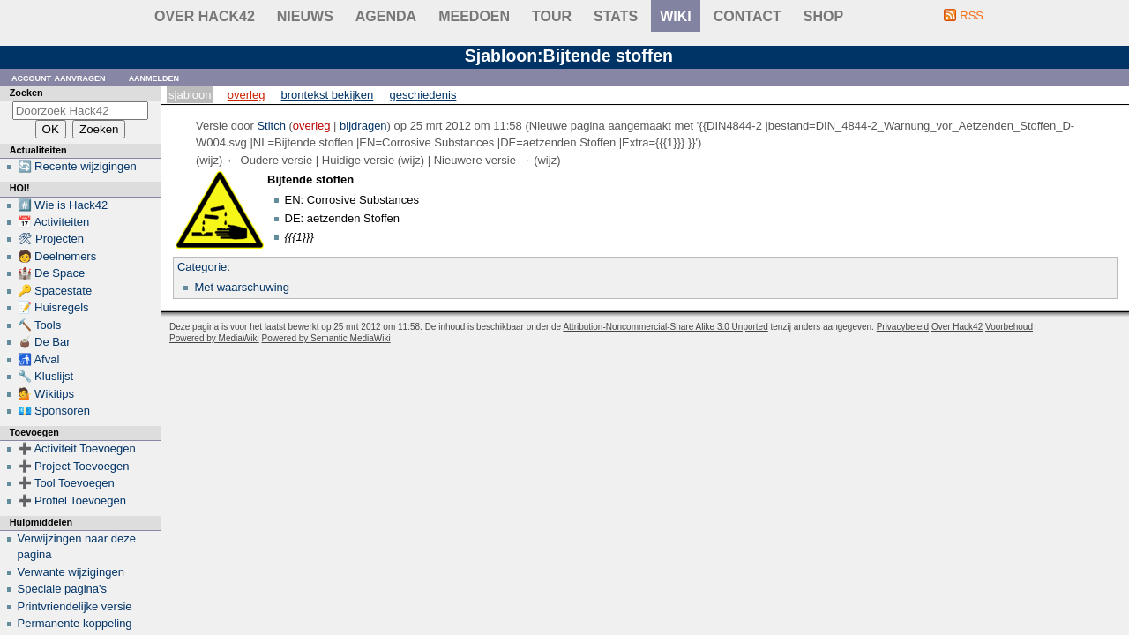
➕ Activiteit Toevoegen (77, 448)
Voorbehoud (1009, 327)
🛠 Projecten (51, 238)
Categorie (202, 266)
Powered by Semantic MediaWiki (326, 338)
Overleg (246, 94)
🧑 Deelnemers (57, 256)
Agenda (385, 16)
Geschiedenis (423, 94)
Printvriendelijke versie (75, 606)
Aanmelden (154, 77)
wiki (676, 16)
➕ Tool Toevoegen (66, 482)
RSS (971, 15)
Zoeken (26, 92)
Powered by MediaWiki (214, 338)
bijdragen (363, 125)
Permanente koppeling (75, 623)
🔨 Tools (40, 325)
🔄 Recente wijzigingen (77, 166)
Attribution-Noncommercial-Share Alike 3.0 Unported (665, 327)
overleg (312, 125)
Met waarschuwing (241, 287)
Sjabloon (189, 94)
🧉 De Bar (44, 341)
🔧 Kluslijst (46, 376)
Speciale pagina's (63, 588)
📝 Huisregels (53, 307)
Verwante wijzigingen (71, 572)
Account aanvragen (58, 77)
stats (616, 16)
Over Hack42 (204, 16)
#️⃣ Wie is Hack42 (63, 205)
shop (823, 16)
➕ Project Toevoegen (74, 466)
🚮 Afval (39, 359)
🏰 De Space (52, 273)
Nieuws (305, 16)
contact (747, 16)
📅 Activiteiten (54, 221)
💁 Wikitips (46, 393)
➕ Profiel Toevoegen (72, 500)
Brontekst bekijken (327, 94)
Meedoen (474, 16)
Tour (552, 16)
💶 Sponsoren (54, 410)
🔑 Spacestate (55, 290)
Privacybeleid (903, 327)
